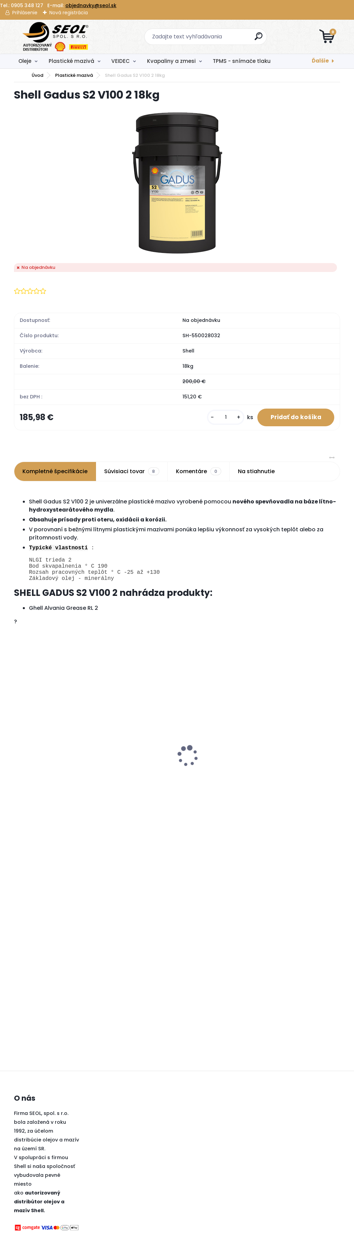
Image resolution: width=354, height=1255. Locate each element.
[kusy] (224, 417)
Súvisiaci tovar (131, 472)
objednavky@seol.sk (90, 5)
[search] (259, 39)
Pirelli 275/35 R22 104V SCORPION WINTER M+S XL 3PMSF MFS (133, 754)
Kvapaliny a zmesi (171, 61)
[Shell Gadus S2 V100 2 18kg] (177, 183)
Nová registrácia (68, 12)
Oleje (24, 61)
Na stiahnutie (256, 472)
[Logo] (55, 37)
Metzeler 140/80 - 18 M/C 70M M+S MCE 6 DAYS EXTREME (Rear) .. (213, 754)
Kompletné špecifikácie (54, 472)
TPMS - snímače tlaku (242, 61)
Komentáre (198, 472)
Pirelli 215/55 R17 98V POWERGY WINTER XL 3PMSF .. (53, 754)
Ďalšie (320, 60)
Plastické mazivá (71, 61)
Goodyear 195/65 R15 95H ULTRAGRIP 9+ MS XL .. (297, 786)
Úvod (37, 75)
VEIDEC (120, 61)
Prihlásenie (24, 12)
